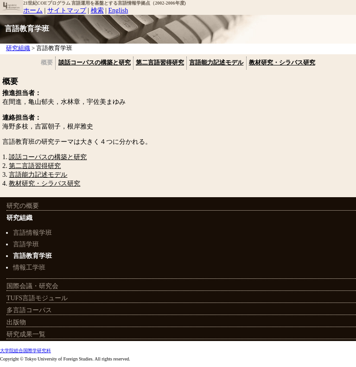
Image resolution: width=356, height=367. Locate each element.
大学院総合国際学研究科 (25, 350)
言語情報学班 (32, 232)
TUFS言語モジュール (37, 298)
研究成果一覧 (25, 334)
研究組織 (19, 217)
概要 (47, 62)
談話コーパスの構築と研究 (94, 62)
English (118, 10)
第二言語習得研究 (160, 62)
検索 (97, 10)
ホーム (33, 10)
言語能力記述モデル (216, 62)
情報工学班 (29, 267)
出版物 (16, 322)
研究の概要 (22, 205)
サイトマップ (66, 10)
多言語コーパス (29, 310)
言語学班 (26, 244)
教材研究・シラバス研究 (282, 62)
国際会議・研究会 (32, 286)
